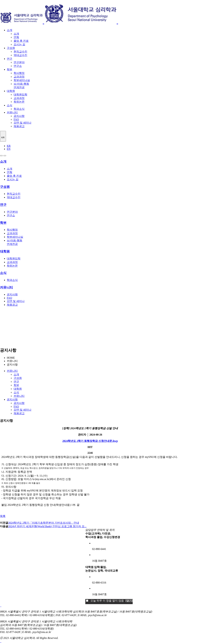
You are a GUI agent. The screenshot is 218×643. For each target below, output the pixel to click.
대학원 (11, 90)
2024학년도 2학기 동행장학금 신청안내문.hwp (90, 440)
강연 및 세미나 (22, 122)
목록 (2, 516)
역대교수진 (20, 55)
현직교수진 (20, 51)
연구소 (18, 65)
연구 (9, 58)
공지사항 (19, 116)
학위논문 (19, 101)
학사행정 (19, 73)
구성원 (11, 48)
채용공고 (19, 126)
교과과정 (19, 76)
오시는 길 (19, 44)
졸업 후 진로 (21, 40)
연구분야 (19, 62)
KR (9, 145)
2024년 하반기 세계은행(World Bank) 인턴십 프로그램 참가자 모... (47, 526)
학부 (9, 69)
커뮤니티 (12, 112)
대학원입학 (20, 94)
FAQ (16, 119)
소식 (9, 105)
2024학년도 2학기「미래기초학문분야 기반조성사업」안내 (43, 522)
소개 (9, 30)
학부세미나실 (22, 80)
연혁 (16, 37)
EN (8, 148)
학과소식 (19, 108)
